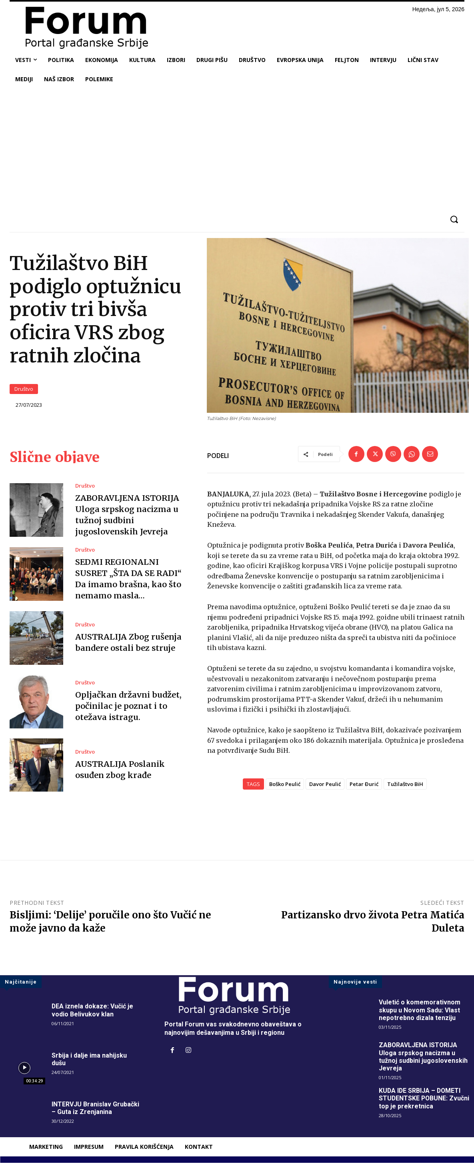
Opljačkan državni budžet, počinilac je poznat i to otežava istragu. (127, 709)
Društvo (24, 391)
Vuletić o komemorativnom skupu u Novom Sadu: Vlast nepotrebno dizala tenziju (419, 1013)
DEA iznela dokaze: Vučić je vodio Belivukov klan (93, 1013)
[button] (453, 219)
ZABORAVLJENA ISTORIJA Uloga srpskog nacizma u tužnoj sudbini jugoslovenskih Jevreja (423, 1060)
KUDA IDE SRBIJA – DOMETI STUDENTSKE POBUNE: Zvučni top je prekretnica (424, 1101)
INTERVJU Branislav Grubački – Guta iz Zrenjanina (95, 1111)
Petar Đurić (364, 787)
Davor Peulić (325, 787)
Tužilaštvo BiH (405, 787)
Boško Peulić (284, 787)
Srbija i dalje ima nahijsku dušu (89, 1062)
